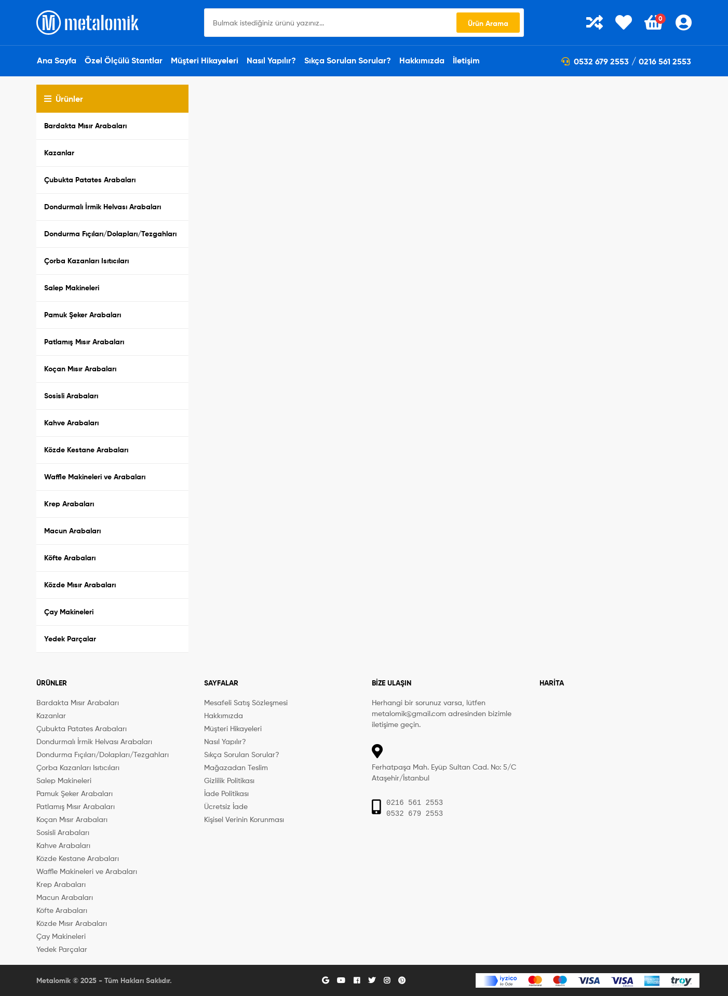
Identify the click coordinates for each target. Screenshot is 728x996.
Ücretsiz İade (226, 806)
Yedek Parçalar (70, 638)
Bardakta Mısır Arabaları (85, 125)
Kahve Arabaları (71, 422)
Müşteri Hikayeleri (204, 60)
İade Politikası (226, 793)
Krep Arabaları (69, 503)
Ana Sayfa (56, 60)
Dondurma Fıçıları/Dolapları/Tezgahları (110, 233)
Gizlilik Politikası (229, 780)
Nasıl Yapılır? (271, 60)
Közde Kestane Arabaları (86, 449)
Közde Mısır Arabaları (80, 584)
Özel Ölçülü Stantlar (124, 60)
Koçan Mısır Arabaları (80, 368)
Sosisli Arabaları (71, 395)
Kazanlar (59, 152)
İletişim (466, 60)
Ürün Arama (488, 23)
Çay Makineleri (68, 611)
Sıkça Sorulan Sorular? (347, 60)
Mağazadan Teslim (236, 767)
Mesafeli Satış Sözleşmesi (246, 702)
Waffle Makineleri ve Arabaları (94, 476)
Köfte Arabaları (70, 557)
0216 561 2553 (665, 61)
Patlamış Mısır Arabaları (84, 341)
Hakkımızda (421, 60)
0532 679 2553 (595, 61)
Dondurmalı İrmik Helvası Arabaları (102, 206)
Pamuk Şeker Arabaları (82, 314)
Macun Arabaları (72, 530)
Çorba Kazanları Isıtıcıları (86, 260)
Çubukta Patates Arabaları (90, 179)
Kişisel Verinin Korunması (244, 819)
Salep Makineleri (71, 287)
